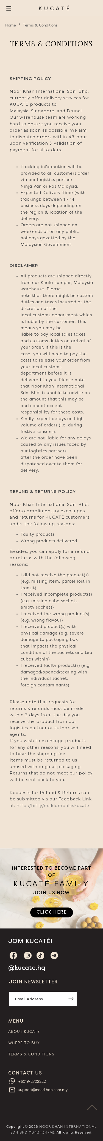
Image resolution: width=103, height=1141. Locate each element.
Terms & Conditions (40, 25)
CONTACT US (25, 1073)
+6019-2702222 (31, 1082)
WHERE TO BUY (24, 1043)
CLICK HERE (52, 912)
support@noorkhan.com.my (42, 1090)
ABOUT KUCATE (24, 1032)
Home (10, 25)
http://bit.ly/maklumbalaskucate (52, 805)
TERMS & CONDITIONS (31, 1054)
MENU (16, 1021)
